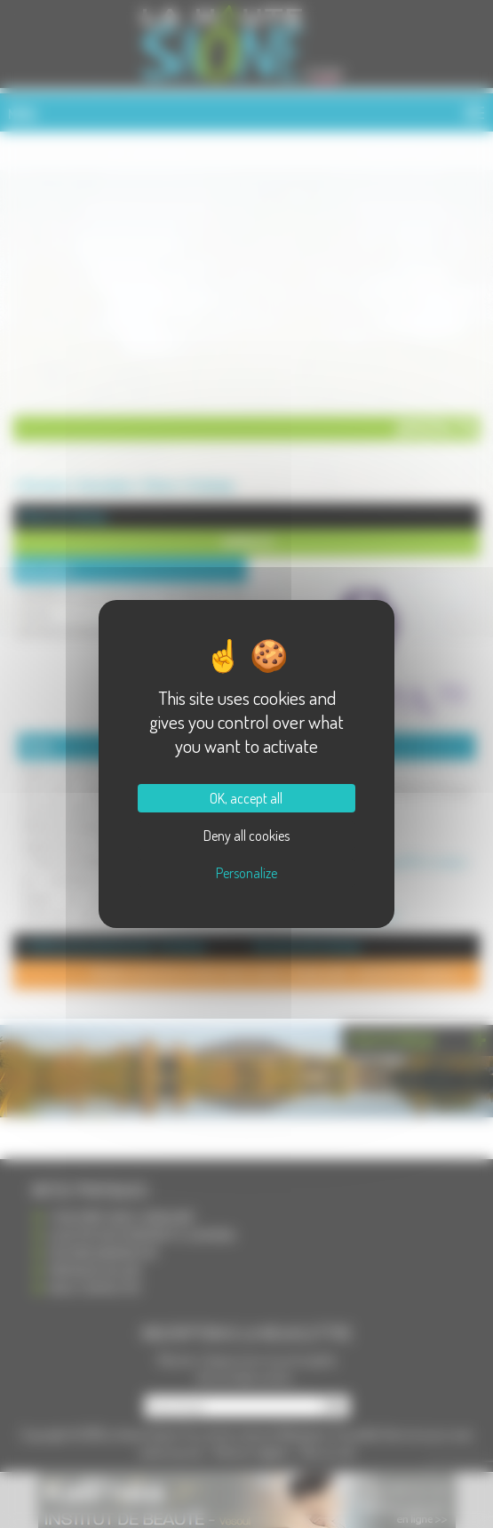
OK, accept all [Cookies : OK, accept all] (246, 798)
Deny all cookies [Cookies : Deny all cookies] (246, 835)
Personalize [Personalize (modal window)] (246, 873)
